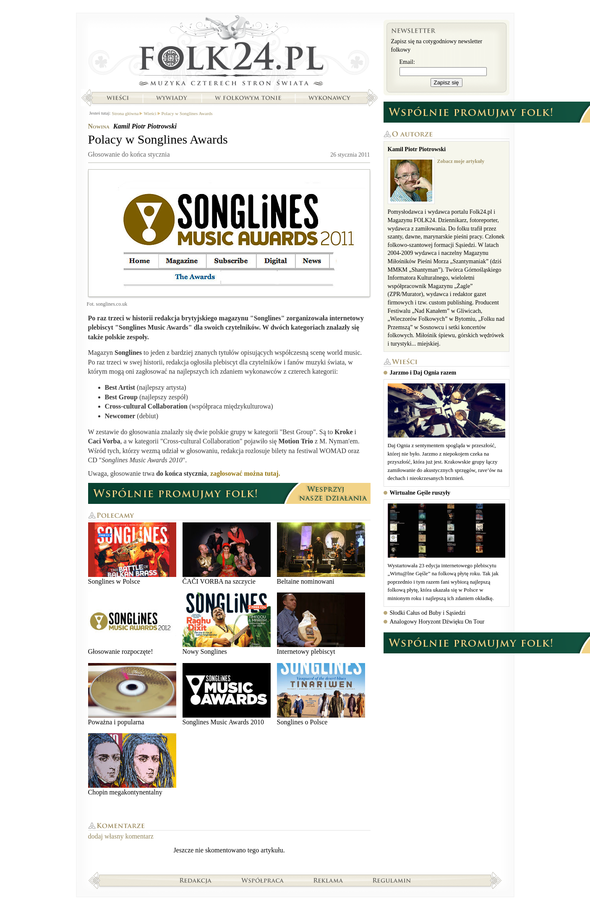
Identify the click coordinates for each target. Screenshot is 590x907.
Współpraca (262, 880)
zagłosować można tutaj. (245, 473)
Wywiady (171, 97)
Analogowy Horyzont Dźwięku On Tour (437, 622)
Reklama (328, 880)
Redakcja (196, 880)
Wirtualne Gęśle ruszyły (420, 493)
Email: (407, 62)
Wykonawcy (330, 97)
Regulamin (392, 880)
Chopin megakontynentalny (132, 764)
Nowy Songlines (227, 623)
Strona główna (229, 52)
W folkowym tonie (248, 97)
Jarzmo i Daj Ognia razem (423, 373)
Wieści (117, 97)
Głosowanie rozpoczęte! (132, 623)
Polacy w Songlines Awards (187, 113)
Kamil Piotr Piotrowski (145, 126)
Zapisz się (446, 82)
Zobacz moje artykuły (461, 161)
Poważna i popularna (132, 694)
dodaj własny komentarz (121, 836)
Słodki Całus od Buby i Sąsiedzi (428, 613)
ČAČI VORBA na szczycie (227, 553)
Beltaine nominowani (321, 553)
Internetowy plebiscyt (321, 623)
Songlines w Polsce (132, 553)
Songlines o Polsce (321, 694)
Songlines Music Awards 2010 (227, 694)
